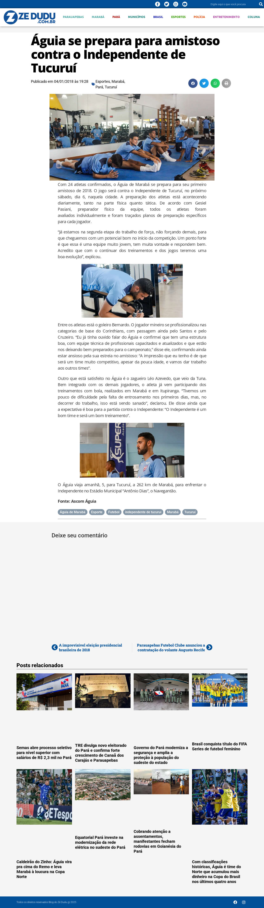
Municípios (136, 17)
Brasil (158, 17)
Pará (116, 17)
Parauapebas (73, 17)
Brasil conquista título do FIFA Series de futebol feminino (219, 746)
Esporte (97, 512)
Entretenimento (226, 17)
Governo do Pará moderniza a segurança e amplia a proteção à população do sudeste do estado (161, 755)
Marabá (98, 17)
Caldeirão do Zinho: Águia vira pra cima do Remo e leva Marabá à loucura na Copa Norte (44, 869)
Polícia (199, 17)
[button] (193, 83)
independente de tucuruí (143, 512)
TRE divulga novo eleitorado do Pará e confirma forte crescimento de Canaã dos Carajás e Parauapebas (100, 753)
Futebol (113, 512)
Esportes (178, 17)
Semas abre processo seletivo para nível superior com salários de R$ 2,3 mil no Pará (44, 752)
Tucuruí (111, 87)
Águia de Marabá (72, 512)
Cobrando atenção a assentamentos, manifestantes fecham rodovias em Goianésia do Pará (157, 841)
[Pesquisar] (261, 4)
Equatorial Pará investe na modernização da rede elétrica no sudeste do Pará (100, 842)
